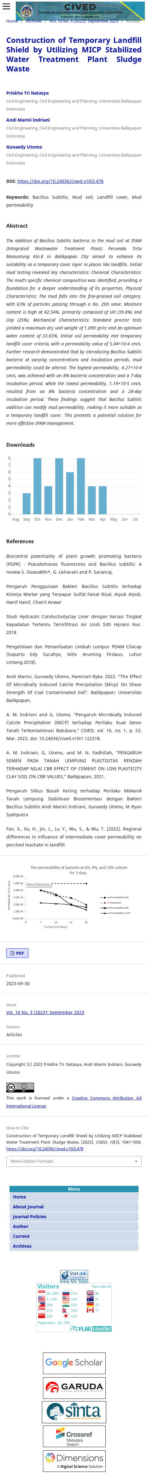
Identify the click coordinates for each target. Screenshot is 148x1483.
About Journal (28, 1207)
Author (20, 1226)
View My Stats (74, 1281)
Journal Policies (29, 1216)
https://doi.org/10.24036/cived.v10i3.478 (60, 181)
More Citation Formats (32, 1161)
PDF (19, 953)
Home (12, 21)
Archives (34, 21)
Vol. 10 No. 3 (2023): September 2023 (84, 21)
